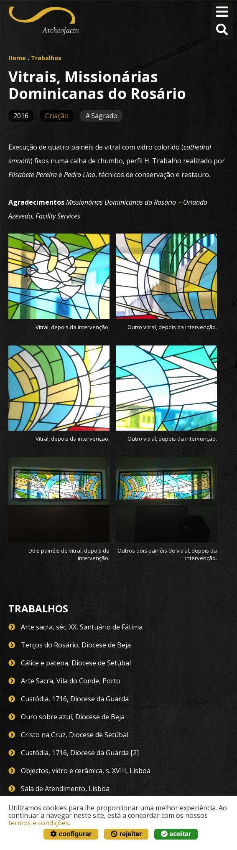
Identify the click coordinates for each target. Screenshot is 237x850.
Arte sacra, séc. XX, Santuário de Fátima (82, 627)
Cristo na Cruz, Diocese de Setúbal (74, 734)
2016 (20, 115)
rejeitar (126, 833)
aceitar (176, 833)
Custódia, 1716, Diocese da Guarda (75, 698)
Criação (57, 115)
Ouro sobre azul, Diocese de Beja (73, 716)
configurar (71, 833)
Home (17, 58)
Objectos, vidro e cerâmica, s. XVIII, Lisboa (85, 770)
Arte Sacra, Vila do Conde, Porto (70, 680)
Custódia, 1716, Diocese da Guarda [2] (80, 752)
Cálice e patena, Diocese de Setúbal (76, 662)
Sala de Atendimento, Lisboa (65, 788)
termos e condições (38, 822)
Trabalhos (46, 58)
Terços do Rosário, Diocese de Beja (76, 645)
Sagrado (104, 115)
